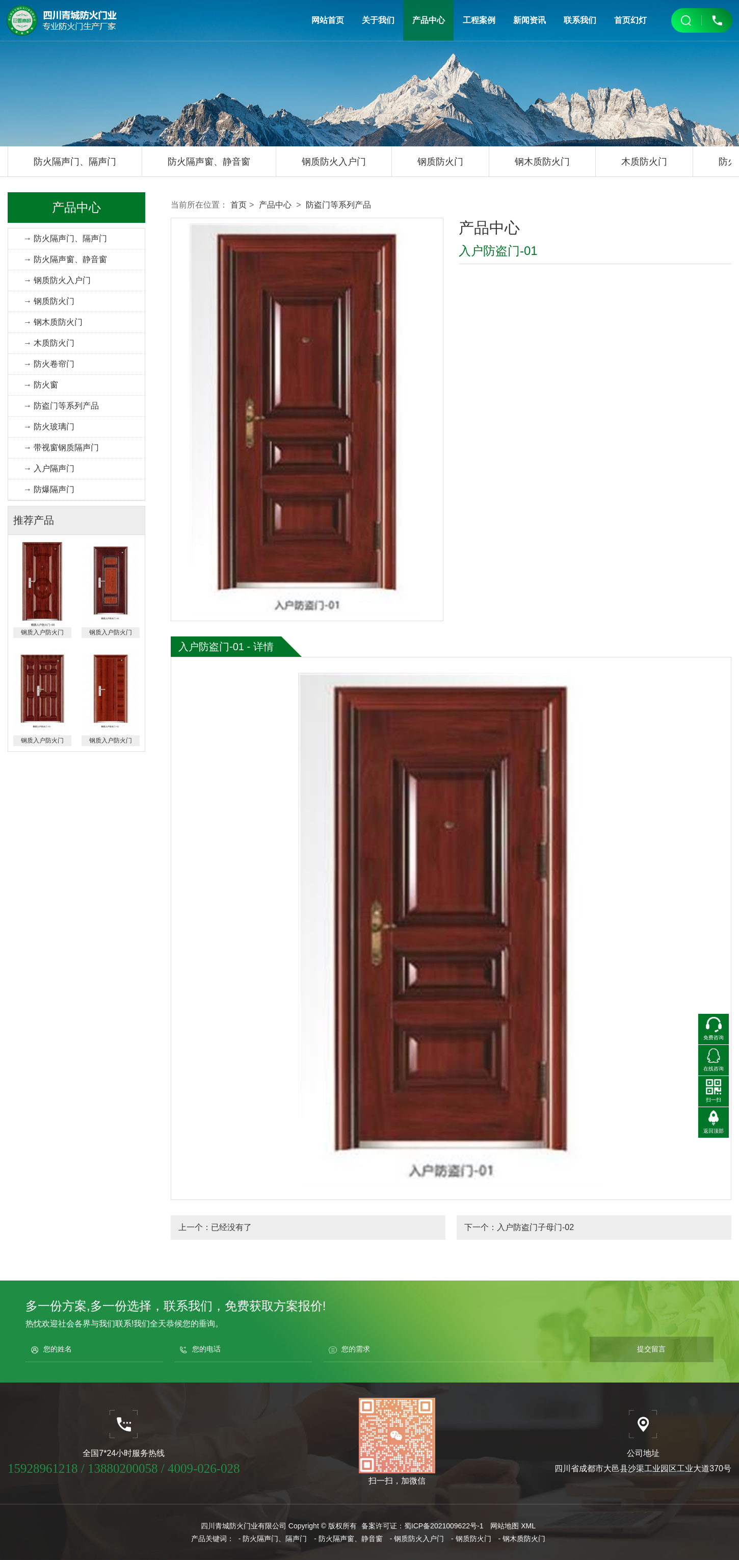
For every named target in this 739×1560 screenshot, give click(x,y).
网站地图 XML (513, 1526)
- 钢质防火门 (471, 1539)
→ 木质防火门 (48, 343)
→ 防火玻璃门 (48, 426)
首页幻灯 (630, 20)
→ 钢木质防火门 (53, 322)
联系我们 (579, 20)
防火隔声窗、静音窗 (209, 162)
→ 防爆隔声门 (48, 489)
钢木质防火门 (542, 162)
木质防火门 (644, 162)
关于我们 (378, 20)
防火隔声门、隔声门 (75, 162)
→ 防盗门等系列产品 (61, 405)
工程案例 (479, 20)
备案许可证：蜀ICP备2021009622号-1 (422, 1526)
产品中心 (428, 20)
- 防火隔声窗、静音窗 (348, 1539)
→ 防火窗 (40, 384)
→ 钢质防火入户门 (57, 280)
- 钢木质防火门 (522, 1539)
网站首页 (328, 20)
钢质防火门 (440, 162)
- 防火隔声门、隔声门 (273, 1539)
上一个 (215, 1227)
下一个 (519, 1227)
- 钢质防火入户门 (417, 1539)
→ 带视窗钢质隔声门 (61, 447)
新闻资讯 (529, 20)
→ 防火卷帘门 (48, 364)
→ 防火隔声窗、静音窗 (65, 259)
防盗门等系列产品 (338, 204)
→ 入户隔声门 (48, 468)
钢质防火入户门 (334, 162)
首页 (238, 204)
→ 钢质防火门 (48, 301)
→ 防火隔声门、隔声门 (65, 238)
